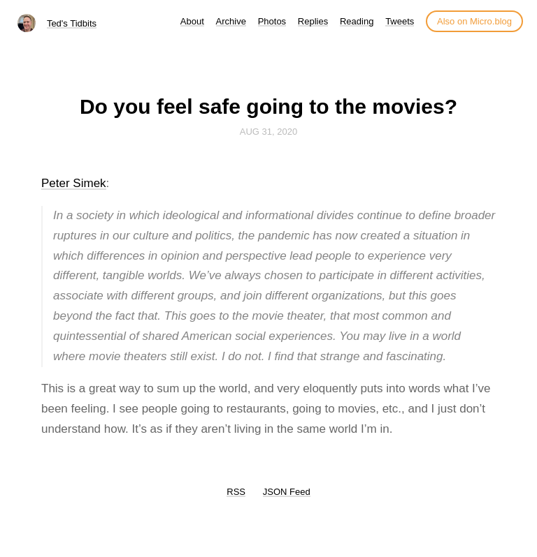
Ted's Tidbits (71, 23)
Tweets (399, 21)
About (192, 21)
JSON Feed (286, 492)
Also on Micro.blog (474, 21)
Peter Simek (73, 183)
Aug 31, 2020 (268, 131)
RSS (236, 492)
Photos (272, 21)
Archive (231, 21)
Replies (313, 21)
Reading (356, 21)
